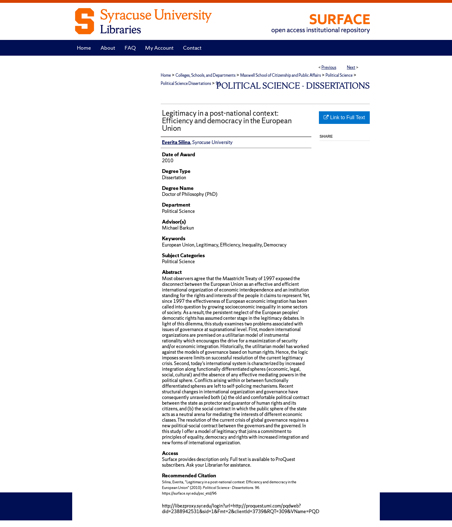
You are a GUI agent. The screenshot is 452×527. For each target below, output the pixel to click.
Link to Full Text (344, 117)
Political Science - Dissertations (293, 85)
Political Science (339, 75)
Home (166, 75)
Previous (328, 67)
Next (351, 67)
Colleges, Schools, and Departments (205, 75)
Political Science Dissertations (186, 83)
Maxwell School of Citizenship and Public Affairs (280, 75)
